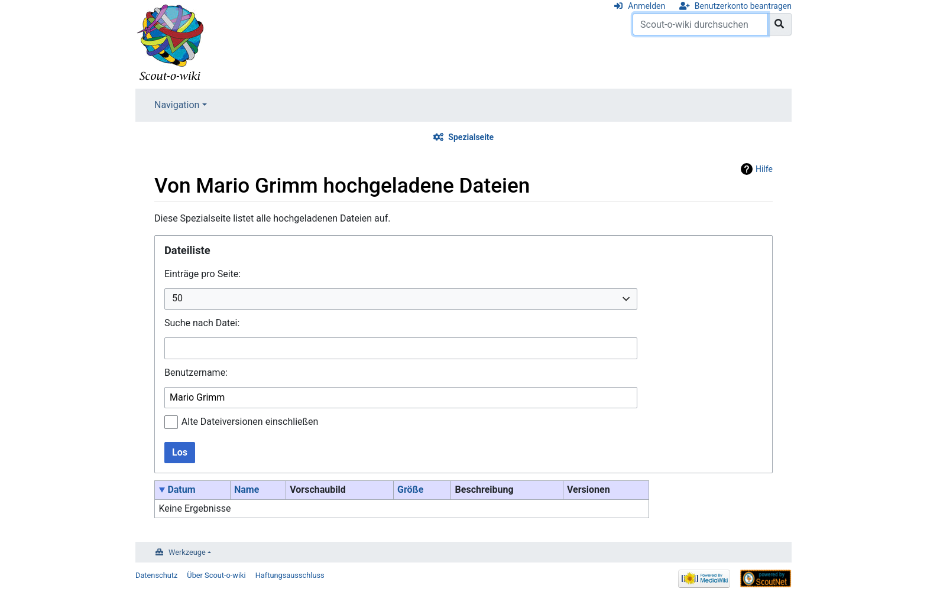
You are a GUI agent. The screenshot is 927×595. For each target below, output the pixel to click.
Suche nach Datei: (201, 323)
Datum (181, 489)
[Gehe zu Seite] (779, 24)
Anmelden (646, 6)
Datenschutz (156, 575)
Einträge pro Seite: (202, 273)
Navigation (176, 104)
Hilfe (764, 169)
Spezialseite (471, 137)
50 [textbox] (177, 298)
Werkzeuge (187, 552)
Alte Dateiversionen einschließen (250, 421)
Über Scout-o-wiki (216, 575)
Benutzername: (196, 372)
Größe (410, 489)
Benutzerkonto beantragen (743, 6)
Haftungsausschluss (290, 575)
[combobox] (400, 299)
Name (246, 489)
